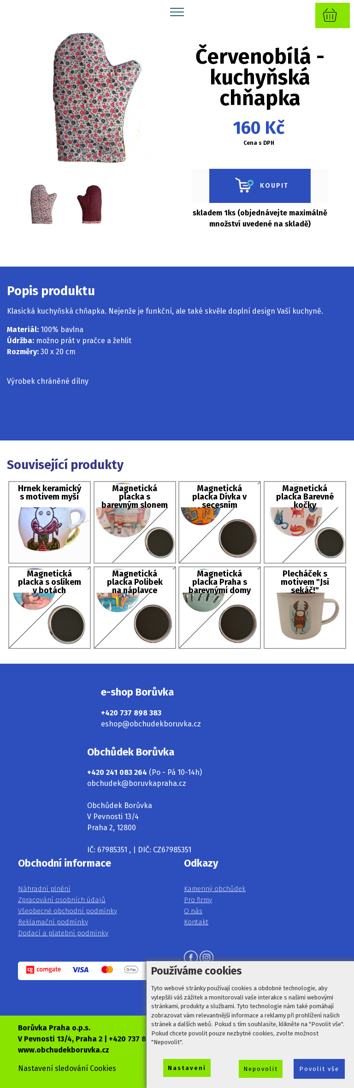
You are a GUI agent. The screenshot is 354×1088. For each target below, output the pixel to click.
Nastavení (187, 1067)
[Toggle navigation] (177, 11)
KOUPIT (260, 185)
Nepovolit (260, 1068)
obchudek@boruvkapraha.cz (136, 783)
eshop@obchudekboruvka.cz (151, 723)
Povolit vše (319, 1068)
